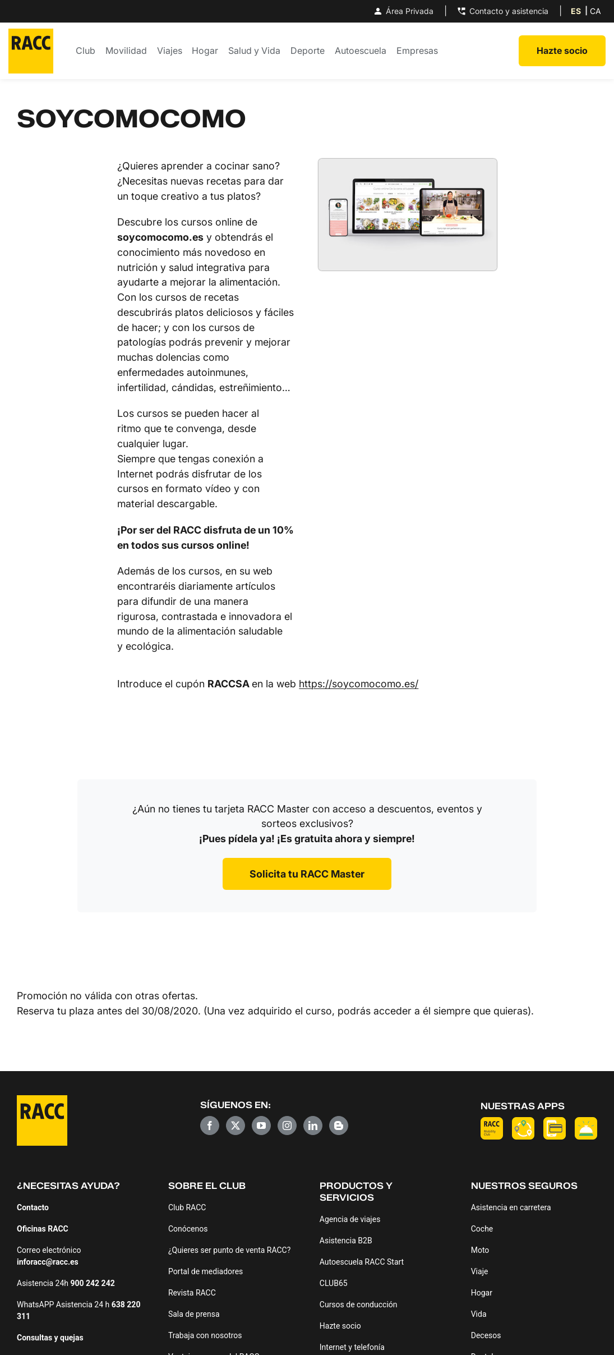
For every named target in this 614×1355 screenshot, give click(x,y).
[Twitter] (235, 1125)
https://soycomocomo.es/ (358, 684)
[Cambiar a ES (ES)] (575, 11)
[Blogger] (338, 1125)
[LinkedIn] (312, 1125)
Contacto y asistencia (502, 11)
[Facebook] (209, 1125)
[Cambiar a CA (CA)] (595, 11)
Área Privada (402, 11)
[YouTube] (261, 1125)
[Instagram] (287, 1125)
